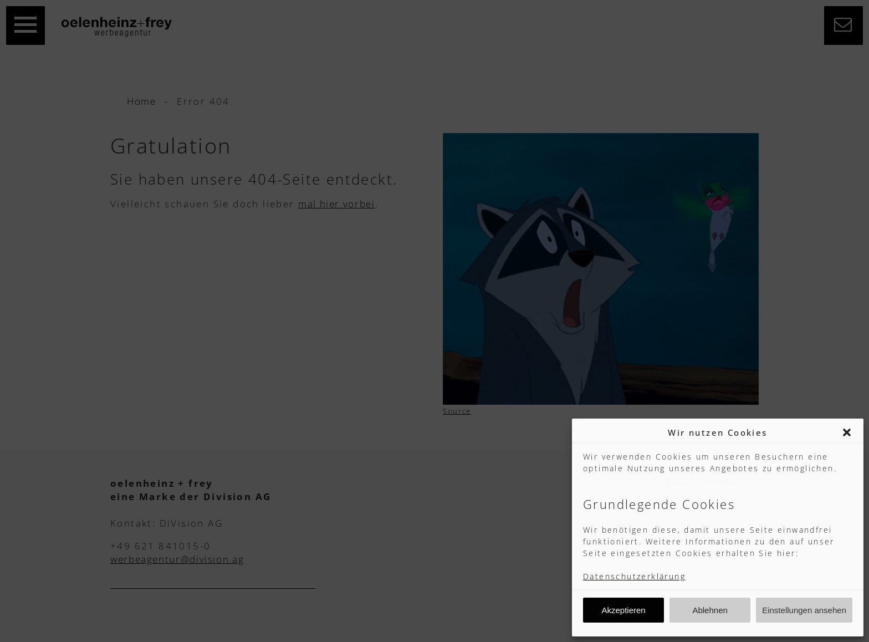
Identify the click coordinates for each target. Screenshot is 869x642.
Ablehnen (709, 610)
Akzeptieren (623, 610)
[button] (846, 432)
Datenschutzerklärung (634, 576)
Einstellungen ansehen (804, 610)
